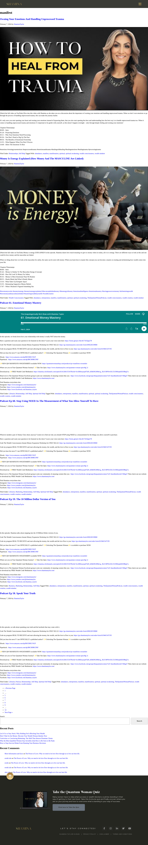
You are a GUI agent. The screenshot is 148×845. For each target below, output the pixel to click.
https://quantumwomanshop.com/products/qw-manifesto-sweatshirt (64, 363)
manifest (46, 153)
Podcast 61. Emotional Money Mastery (20, 302)
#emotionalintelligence (80, 291)
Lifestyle (12, 394)
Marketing (19, 492)
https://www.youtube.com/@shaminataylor (21, 387)
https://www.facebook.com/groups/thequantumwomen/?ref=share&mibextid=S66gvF (99, 376)
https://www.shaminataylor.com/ (44, 378)
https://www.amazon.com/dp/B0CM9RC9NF (23, 359)
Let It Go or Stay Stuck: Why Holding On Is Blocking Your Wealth (22, 733)
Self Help (22, 153)
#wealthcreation (48, 294)
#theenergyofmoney (66, 291)
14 (5, 710)
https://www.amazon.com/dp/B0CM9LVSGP (21, 357)
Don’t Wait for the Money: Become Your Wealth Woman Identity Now (23, 736)
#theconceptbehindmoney (50, 291)
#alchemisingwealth (126, 291)
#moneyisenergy (18, 291)
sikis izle (8, 772)
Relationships (13, 153)
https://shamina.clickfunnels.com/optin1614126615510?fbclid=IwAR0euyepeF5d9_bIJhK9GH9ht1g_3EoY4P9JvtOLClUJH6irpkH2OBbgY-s (81, 372)
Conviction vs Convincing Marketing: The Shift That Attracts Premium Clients (26, 738)
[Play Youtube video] (74, 68)
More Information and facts (14, 754)
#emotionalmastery (95, 291)
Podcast (18, 682)
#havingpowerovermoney (110, 291)
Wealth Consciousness (16, 298)
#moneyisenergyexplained (33, 291)
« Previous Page (10, 688)
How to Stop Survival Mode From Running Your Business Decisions (23, 743)
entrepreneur (46, 298)
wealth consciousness (87, 153)
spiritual (62, 153)
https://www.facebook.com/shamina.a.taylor (22, 389)
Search (2, 716)
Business (12, 586)
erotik (7, 763)
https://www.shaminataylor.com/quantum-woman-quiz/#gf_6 (67, 367)
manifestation (54, 153)
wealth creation (127, 298)
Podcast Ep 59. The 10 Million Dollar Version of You (28, 499)
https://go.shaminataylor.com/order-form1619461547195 (93, 349)
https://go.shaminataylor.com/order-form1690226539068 (78, 345)
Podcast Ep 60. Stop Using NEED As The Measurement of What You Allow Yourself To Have (49, 401)
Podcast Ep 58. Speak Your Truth (17, 593)
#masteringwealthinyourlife (33, 294)
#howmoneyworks (6, 291)
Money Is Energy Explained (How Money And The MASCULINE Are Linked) (41, 158)
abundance (38, 153)
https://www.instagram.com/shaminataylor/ (22, 385)
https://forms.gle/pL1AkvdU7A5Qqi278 (78, 341)
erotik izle (8, 758)
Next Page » (9, 712)
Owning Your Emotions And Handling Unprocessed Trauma (32, 19)
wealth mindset (100, 153)
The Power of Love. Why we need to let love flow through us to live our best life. (52, 754)
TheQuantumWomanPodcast (96, 298)
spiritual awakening (72, 153)
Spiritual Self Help (39, 394)
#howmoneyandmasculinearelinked (12, 294)
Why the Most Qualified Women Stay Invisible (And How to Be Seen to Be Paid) (27, 741)
